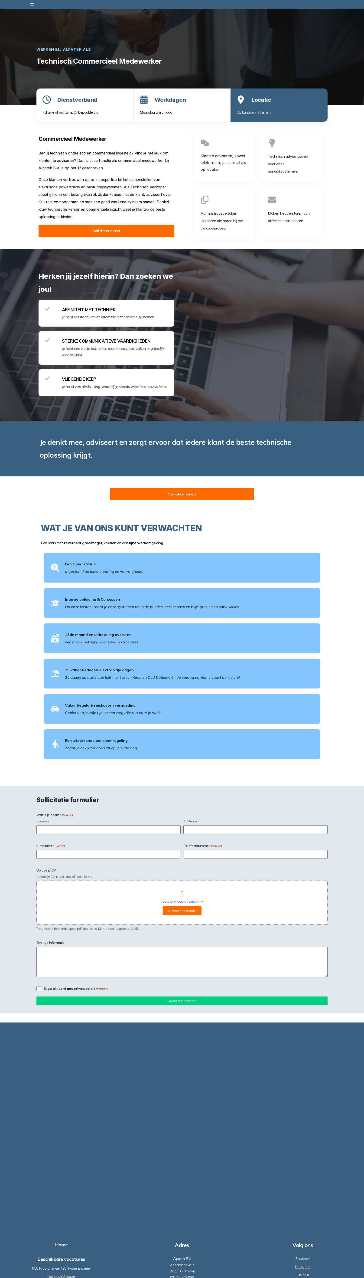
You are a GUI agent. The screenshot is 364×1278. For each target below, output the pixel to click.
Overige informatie (50, 1074)
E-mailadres (51, 976)
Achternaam (192, 952)
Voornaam (43, 952)
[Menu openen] (32, 4)
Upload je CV (46, 1001)
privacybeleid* (85, 1119)
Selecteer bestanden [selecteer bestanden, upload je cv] (182, 1042)
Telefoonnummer (203, 976)
